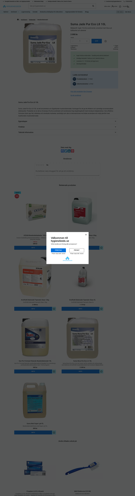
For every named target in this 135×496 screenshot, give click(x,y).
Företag (58, 250)
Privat (77, 250)
